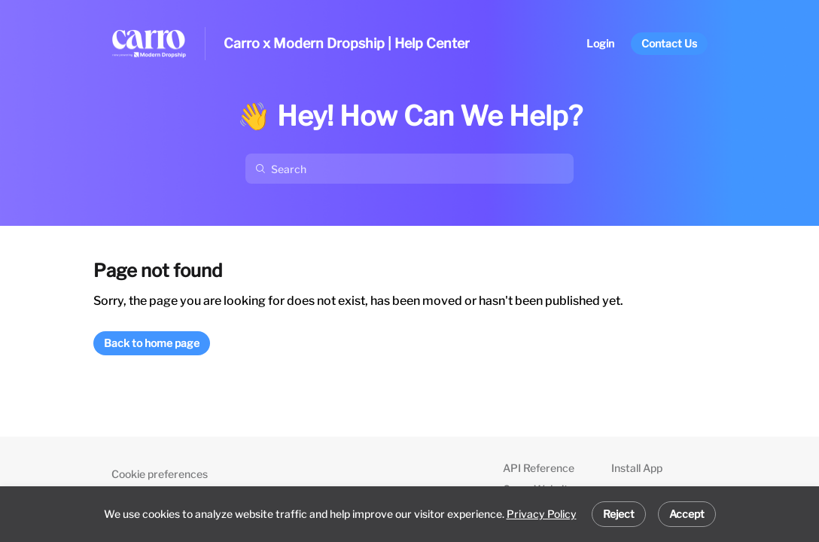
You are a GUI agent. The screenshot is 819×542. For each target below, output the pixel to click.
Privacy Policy (542, 513)
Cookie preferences (159, 473)
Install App (636, 467)
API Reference (538, 467)
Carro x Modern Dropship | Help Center (347, 43)
